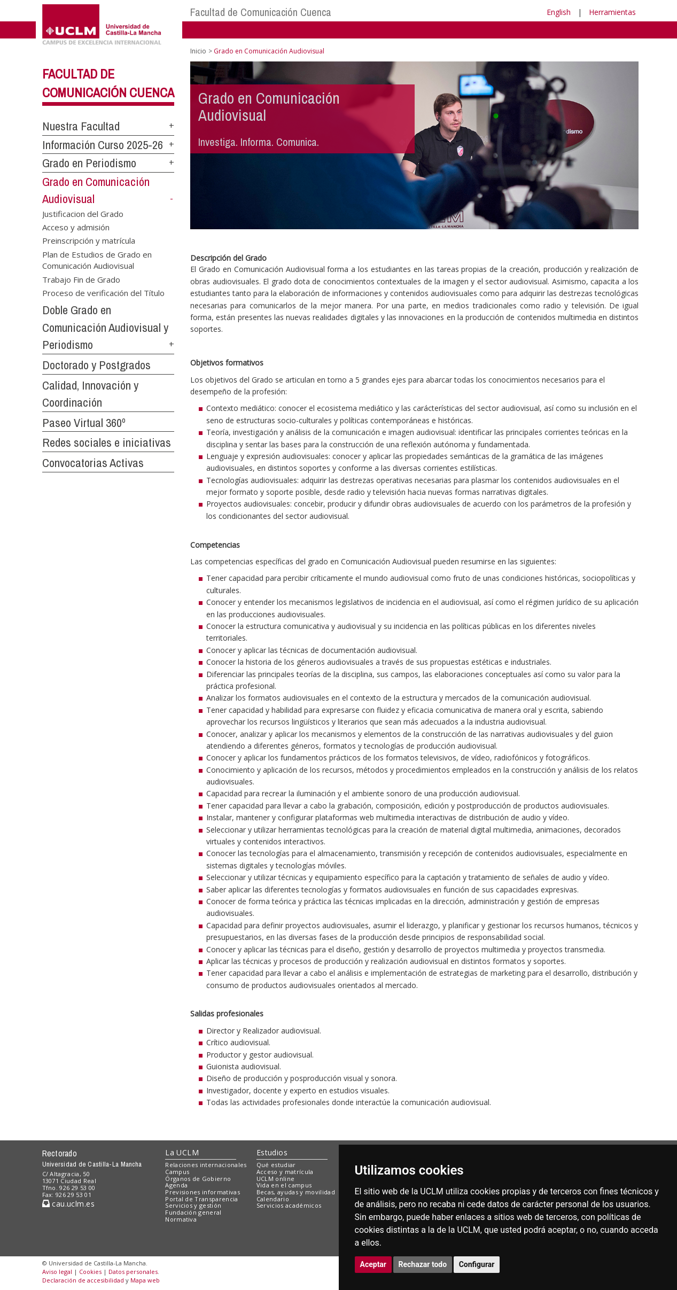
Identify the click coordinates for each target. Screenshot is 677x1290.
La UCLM (182, 1152)
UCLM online (275, 1179)
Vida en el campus (284, 1185)
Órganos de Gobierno (198, 1179)
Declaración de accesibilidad (83, 1280)
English (559, 12)
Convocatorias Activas (93, 463)
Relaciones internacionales (206, 1165)
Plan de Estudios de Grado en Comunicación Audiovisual (97, 259)
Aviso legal (57, 1272)
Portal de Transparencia (201, 1199)
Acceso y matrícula (285, 1172)
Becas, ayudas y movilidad (295, 1192)
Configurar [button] (477, 1264)
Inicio (198, 51)
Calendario (272, 1199)
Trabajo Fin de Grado (81, 279)
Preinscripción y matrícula (88, 240)
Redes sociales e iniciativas (106, 442)
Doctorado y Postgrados (96, 365)
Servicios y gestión (193, 1205)
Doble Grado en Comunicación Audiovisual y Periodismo (105, 327)
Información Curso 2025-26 (102, 145)
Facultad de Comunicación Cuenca (260, 12)
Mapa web (145, 1280)
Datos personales (133, 1272)
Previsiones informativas (202, 1192)
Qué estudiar (276, 1165)
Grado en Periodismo (89, 163)
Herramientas (612, 12)
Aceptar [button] (373, 1264)
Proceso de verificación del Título (103, 292)
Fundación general (193, 1212)
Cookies (90, 1272)
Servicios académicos (289, 1205)
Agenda (176, 1185)
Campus (177, 1172)
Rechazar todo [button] (423, 1264)
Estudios (271, 1152)
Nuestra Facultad (81, 126)
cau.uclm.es (68, 1204)
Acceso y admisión (76, 227)
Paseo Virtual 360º (84, 423)
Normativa (181, 1219)
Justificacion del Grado (82, 213)
